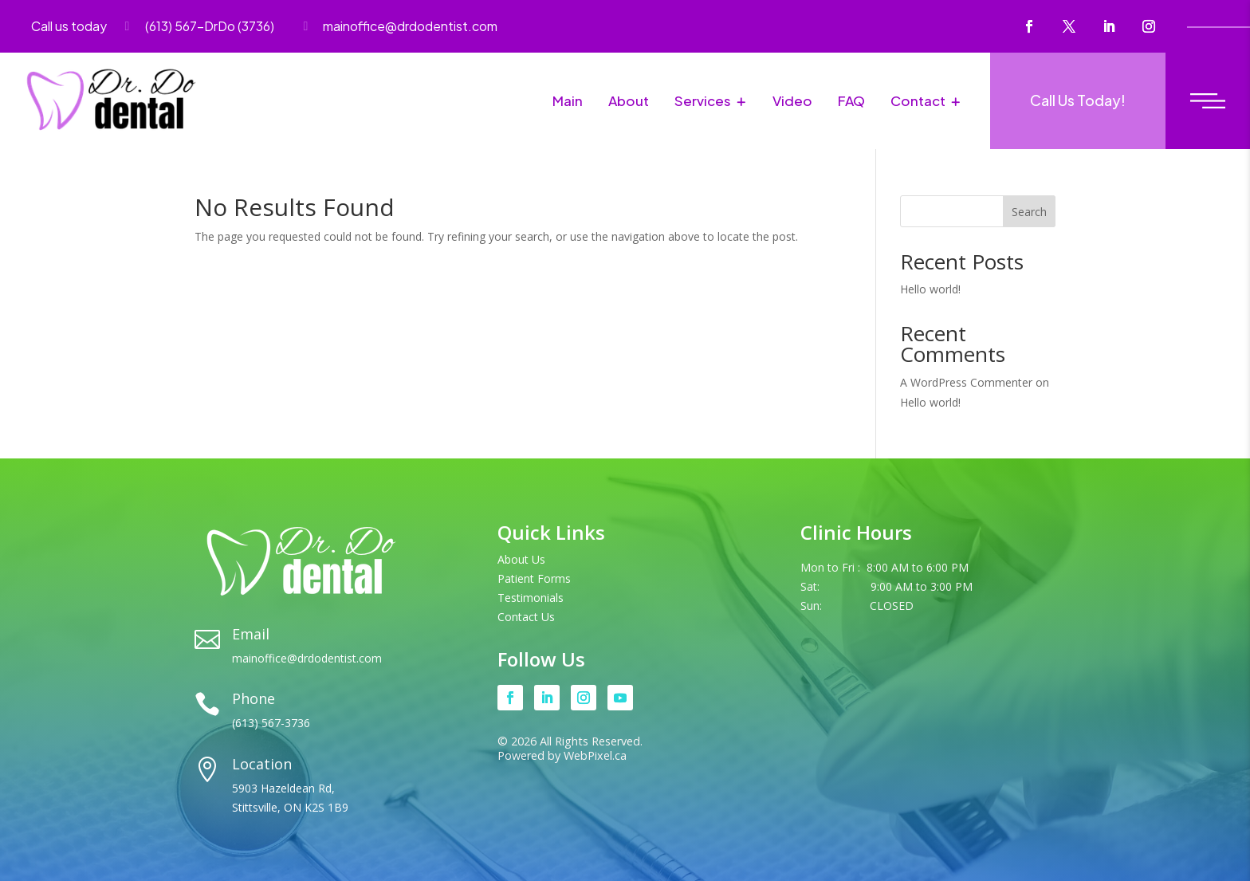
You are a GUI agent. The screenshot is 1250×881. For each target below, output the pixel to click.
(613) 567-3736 (271, 722)
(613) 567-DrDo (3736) (209, 26)
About (628, 100)
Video (792, 100)
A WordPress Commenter (966, 382)
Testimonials (530, 597)
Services (702, 100)
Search (1029, 211)
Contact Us (526, 616)
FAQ (851, 100)
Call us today (69, 26)
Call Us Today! (1078, 100)
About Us (521, 559)
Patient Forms (534, 578)
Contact (917, 100)
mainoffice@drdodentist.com (410, 26)
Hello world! (930, 289)
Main (567, 100)
